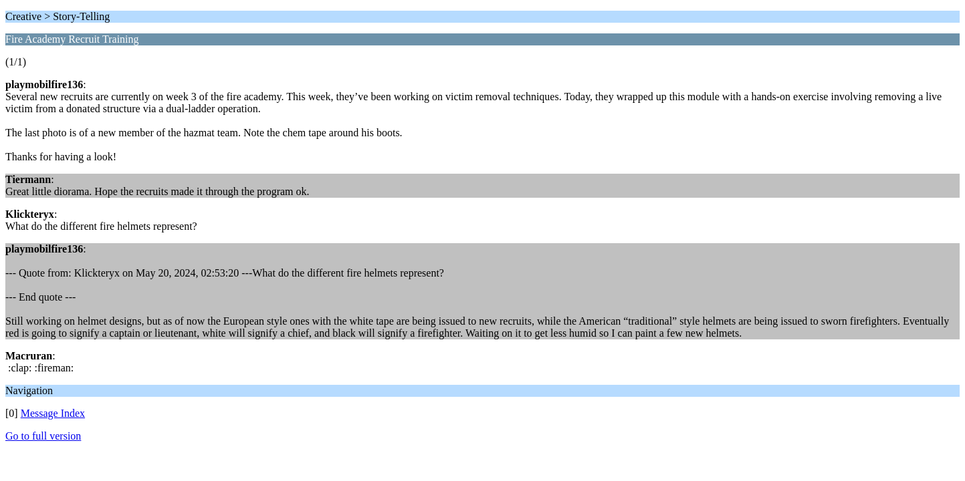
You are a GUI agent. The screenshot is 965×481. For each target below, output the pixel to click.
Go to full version (43, 436)
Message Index (53, 413)
